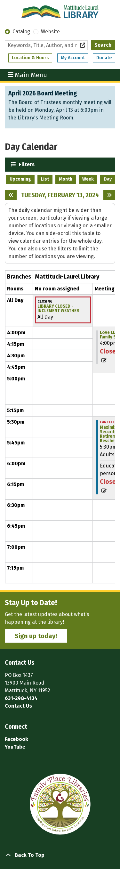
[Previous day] (11, 195)
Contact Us (18, 706)
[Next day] (109, 195)
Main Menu (27, 74)
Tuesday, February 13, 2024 (60, 195)
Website (50, 31)
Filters (26, 164)
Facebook (16, 739)
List (45, 179)
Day (108, 179)
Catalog (21, 31)
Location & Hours (30, 58)
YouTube (15, 747)
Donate (104, 58)
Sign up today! (36, 636)
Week (88, 179)
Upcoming (20, 179)
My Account (73, 58)
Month (65, 179)
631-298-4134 (21, 698)
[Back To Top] (60, 855)
